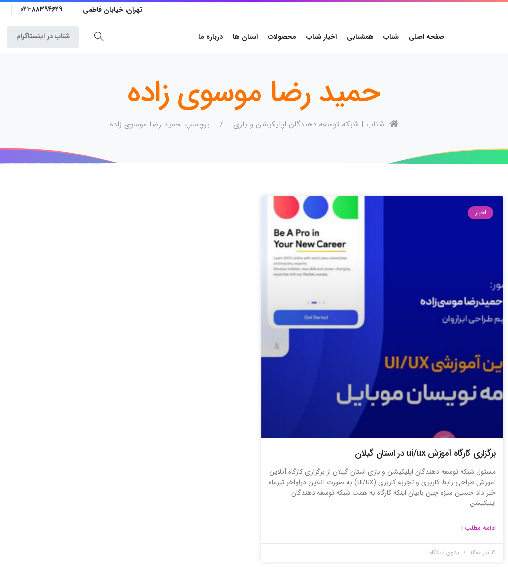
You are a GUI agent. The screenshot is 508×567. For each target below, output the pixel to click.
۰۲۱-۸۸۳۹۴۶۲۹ (41, 9)
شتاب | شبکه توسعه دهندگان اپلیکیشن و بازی (315, 124)
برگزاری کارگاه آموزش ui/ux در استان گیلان (425, 453)
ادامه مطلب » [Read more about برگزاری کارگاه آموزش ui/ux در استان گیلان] (478, 528)
